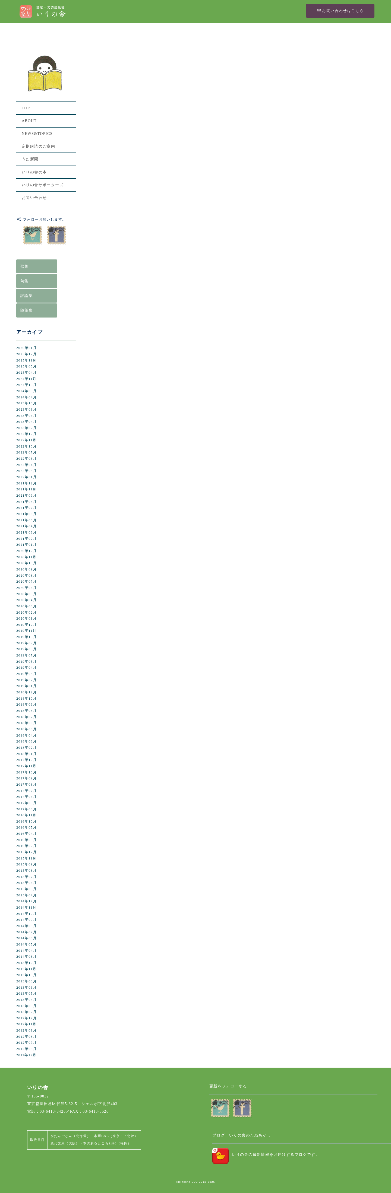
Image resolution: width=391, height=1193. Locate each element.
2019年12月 (26, 625)
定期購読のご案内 (38, 146)
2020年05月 (26, 594)
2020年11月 (26, 557)
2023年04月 (26, 422)
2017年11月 (26, 766)
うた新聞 (30, 159)
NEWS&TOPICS (37, 134)
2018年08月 (26, 711)
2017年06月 (26, 797)
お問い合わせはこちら (340, 10)
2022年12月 (26, 434)
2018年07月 (26, 717)
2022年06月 (26, 459)
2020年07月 (26, 581)
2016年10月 (26, 821)
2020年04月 (26, 600)
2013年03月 (26, 1006)
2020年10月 (26, 563)
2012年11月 (26, 1024)
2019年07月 (26, 655)
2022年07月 (26, 452)
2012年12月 (26, 1018)
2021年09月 (26, 495)
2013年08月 (26, 981)
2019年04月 (26, 668)
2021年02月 (26, 539)
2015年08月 (26, 870)
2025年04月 (26, 373)
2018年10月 (26, 698)
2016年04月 (26, 834)
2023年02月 (26, 428)
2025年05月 (26, 366)
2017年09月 (26, 778)
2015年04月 (26, 895)
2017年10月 (26, 772)
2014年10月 (26, 914)
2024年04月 (26, 397)
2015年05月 (26, 889)
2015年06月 (26, 883)
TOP (26, 108)
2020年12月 (26, 551)
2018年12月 (26, 692)
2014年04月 (26, 951)
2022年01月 (26, 477)
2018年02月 (26, 748)
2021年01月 (26, 545)
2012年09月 (26, 1030)
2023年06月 (26, 416)
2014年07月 (26, 932)
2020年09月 (26, 569)
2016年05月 (26, 827)
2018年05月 (26, 729)
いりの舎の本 (34, 172)
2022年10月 (26, 446)
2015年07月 (26, 877)
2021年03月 (26, 532)
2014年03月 (26, 957)
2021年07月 (26, 508)
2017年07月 (26, 791)
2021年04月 (26, 526)
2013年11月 (26, 969)
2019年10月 (26, 637)
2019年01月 (26, 686)
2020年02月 (26, 612)
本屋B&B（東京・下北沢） (116, 1136)
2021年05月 (26, 520)
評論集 (26, 296)
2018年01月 (26, 754)
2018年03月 (26, 741)
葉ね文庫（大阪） (65, 1143)
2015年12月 (26, 852)
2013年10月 (26, 975)
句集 (24, 281)
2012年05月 (26, 1049)
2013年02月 (26, 1012)
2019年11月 (26, 631)
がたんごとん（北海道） (70, 1136)
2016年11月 (26, 815)
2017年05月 (26, 803)
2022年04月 (26, 465)
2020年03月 (26, 606)
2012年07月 (26, 1043)
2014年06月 (26, 938)
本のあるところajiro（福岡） (107, 1143)
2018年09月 (26, 704)
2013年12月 (26, 963)
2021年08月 (26, 502)
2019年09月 (26, 643)
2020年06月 (26, 588)
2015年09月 (26, 864)
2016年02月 (26, 846)
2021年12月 (26, 483)
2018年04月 (26, 735)
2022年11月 (26, 440)
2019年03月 (26, 674)
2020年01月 (26, 618)
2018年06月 (26, 723)
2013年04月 (26, 1000)
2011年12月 (26, 1055)
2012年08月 (26, 1037)
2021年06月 (26, 514)
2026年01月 (26, 348)
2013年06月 (26, 987)
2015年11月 (26, 858)
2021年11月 (26, 489)
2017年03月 (26, 809)
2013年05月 (26, 993)
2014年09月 (26, 920)
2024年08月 (26, 391)
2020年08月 (26, 576)
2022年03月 (26, 471)
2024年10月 (26, 385)
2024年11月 (26, 379)
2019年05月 (26, 662)
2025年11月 (26, 360)
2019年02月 (26, 680)
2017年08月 (26, 784)
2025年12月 (26, 354)
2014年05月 (26, 944)
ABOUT (29, 121)
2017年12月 (26, 760)
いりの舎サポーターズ (43, 185)
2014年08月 (26, 926)
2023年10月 (26, 403)
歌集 (24, 266)
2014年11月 (26, 907)
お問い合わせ (34, 198)
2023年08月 (26, 409)
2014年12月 (26, 901)
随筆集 (26, 310)
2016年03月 (26, 840)
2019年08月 (26, 649)
